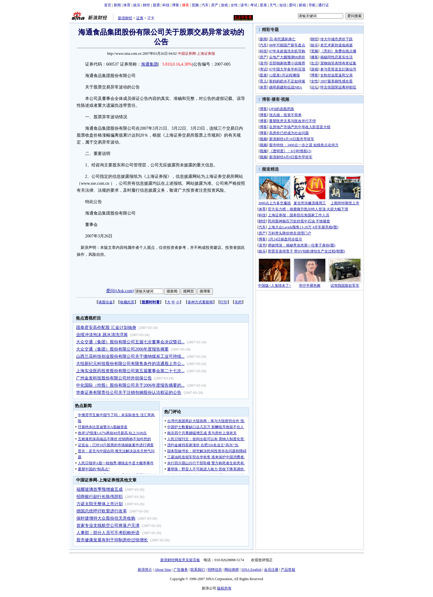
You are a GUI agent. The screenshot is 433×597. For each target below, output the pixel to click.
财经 (146, 5)
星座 (263, 5)
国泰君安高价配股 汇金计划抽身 (106, 327)
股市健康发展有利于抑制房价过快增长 (112, 540)
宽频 (195, 5)
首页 (107, 5)
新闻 (117, 5)
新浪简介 (145, 570)
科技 (166, 5)
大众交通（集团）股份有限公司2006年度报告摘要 (122, 349)
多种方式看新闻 (200, 302)
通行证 (323, 5)
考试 (253, 5)
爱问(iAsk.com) (120, 291)
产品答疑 (288, 570)
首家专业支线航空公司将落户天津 (108, 525)
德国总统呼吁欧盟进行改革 (101, 511)
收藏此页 (127, 302)
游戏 (224, 5)
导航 (312, 5)
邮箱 (302, 5)
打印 (223, 302)
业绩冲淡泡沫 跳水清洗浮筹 (102, 335)
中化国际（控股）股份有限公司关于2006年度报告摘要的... (130, 385)
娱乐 (136, 5)
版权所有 (224, 588)
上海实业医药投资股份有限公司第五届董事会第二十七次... (130, 371)
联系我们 (197, 570)
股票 (156, 5)
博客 (175, 5)
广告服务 (181, 570)
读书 (243, 5)
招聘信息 (214, 570)
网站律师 (231, 570)
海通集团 (149, 64)
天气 (273, 5)
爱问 (292, 5)
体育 (127, 5)
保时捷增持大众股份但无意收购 (105, 518)
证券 (139, 18)
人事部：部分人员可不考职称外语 (108, 532)
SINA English (251, 570)
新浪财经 (125, 18)
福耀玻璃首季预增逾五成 (99, 489)
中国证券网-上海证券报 (196, 53)
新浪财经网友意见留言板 (180, 560)
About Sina (163, 570)
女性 (234, 5)
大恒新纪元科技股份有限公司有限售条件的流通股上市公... (130, 363)
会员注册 (271, 570)
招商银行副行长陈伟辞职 (99, 496)
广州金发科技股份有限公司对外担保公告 (114, 378)
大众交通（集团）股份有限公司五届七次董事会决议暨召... (130, 342)
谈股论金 (105, 302)
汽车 (205, 5)
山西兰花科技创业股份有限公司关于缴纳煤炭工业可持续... (130, 356)
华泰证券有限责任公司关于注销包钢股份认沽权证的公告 (128, 392)
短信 (283, 5)
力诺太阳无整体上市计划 (99, 504)
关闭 (238, 302)
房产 (214, 5)
